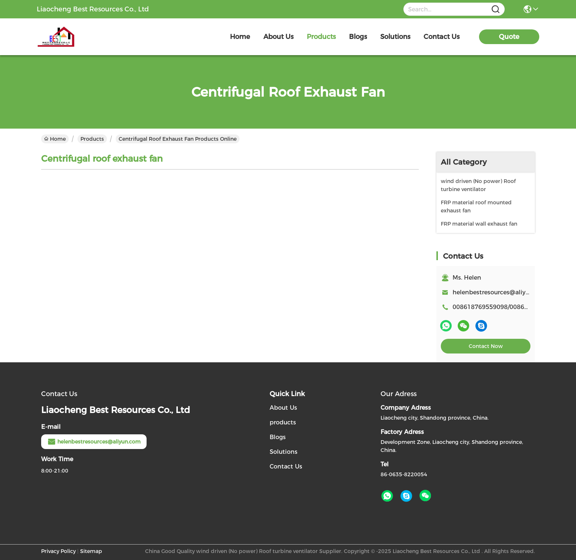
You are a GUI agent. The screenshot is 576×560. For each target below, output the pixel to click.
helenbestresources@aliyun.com (500, 292)
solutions (395, 37)
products (321, 37)
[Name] (495, 9)
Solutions (284, 451)
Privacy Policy (58, 551)
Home (240, 37)
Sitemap (91, 551)
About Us (283, 407)
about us (278, 37)
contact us (442, 37)
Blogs (278, 437)
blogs (358, 37)
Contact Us (286, 466)
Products (92, 139)
